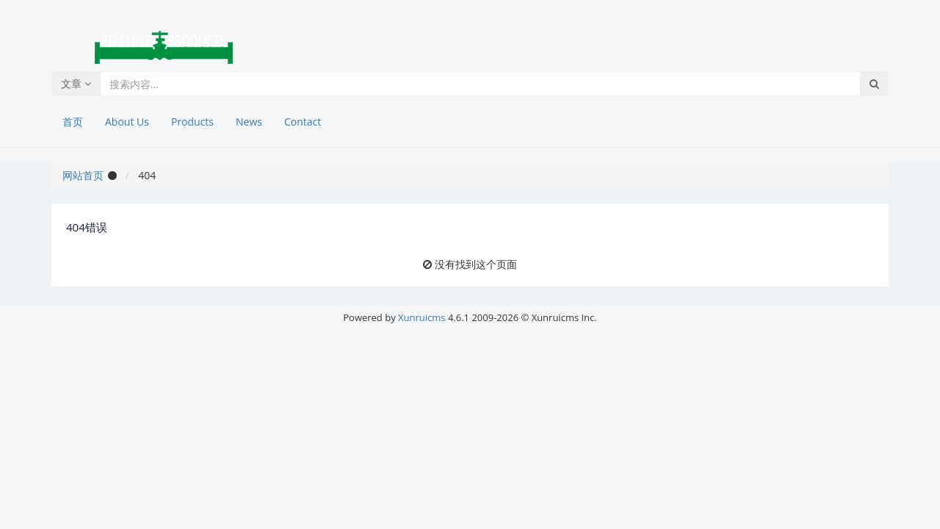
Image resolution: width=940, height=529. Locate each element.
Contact (302, 122)
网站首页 (83, 175)
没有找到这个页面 (476, 264)
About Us (127, 122)
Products (192, 122)
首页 (72, 122)
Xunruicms (421, 317)
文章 (76, 83)
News (249, 122)
